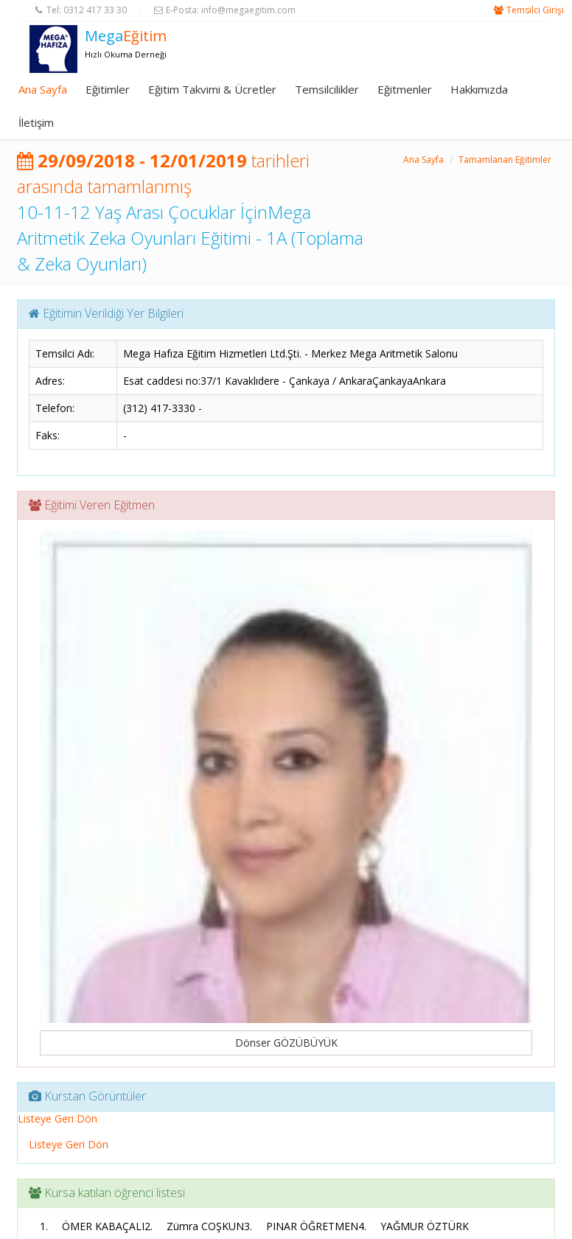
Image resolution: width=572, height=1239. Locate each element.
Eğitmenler (404, 89)
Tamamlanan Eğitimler (504, 159)
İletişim (36, 122)
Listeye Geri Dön (57, 1118)
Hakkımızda (479, 89)
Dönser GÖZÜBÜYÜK (286, 1043)
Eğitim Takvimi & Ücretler (212, 89)
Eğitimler (108, 89)
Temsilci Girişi (535, 10)
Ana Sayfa (42, 89)
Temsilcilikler (327, 89)
